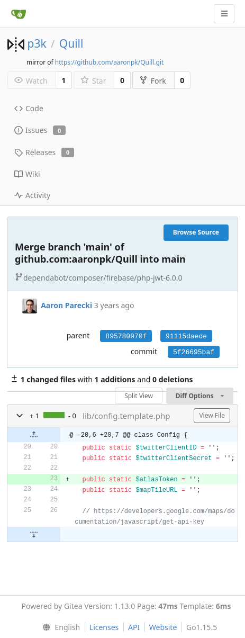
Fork (152, 81)
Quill (71, 43)
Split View (138, 395)
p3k (36, 43)
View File (212, 415)
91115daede (186, 336)
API (134, 627)
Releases (44, 152)
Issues (40, 130)
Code (28, 108)
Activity (32, 195)
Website (163, 627)
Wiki (27, 174)
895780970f (126, 336)
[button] (19, 415)
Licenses (104, 627)
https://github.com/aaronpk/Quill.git (109, 62)
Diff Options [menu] (200, 395)
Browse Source (196, 232)
